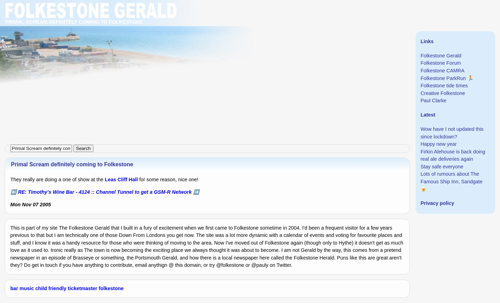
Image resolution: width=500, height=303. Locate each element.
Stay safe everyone (441, 166)
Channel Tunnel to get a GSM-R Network (144, 192)
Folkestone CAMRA (442, 70)
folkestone (111, 288)
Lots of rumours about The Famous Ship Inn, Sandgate (451, 177)
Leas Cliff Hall (121, 179)
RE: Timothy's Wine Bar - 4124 (54, 192)
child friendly (51, 288)
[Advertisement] (208, 48)
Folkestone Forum (440, 63)
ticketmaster (82, 288)
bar (14, 288)
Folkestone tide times (444, 85)
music (26, 288)
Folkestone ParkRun (443, 78)
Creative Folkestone (442, 93)
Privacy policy (437, 203)
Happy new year (438, 144)
